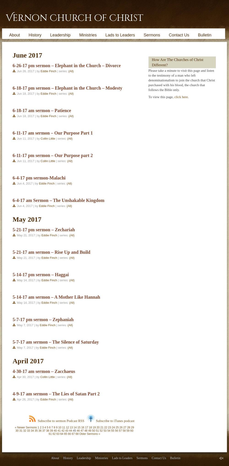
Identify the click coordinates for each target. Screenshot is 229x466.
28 (128, 427)
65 (65, 434)
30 (17, 430)
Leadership (60, 35)
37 (43, 430)
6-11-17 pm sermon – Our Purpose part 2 (53, 155)
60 (131, 430)
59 (127, 430)
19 (94, 427)
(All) (71, 71)
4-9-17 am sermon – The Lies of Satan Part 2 (56, 393)
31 (20, 430)
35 (36, 430)
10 (59, 427)
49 (89, 430)
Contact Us (179, 35)
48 (85, 430)
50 (93, 430)
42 (62, 430)
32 (24, 430)
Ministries (88, 35)
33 (28, 430)
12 (67, 427)
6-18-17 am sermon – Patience (42, 110)
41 (59, 430)
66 (69, 434)
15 (78, 427)
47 (82, 430)
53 (105, 430)
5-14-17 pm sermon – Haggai (41, 274)
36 (39, 430)
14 (75, 427)
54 (108, 430)
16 (82, 427)
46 (78, 430)
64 (61, 434)
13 (71, 427)
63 (57, 434)
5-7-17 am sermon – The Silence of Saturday (56, 342)
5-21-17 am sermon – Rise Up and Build (51, 252)
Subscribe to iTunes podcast (110, 421)
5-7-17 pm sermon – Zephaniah (43, 319)
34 (32, 430)
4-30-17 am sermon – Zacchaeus (44, 371)
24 (113, 427)
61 (50, 434)
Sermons (152, 35)
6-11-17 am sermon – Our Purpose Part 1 (53, 132)
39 (51, 430)
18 (90, 427)
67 (73, 434)
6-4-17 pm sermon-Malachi (39, 177)
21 (101, 427)
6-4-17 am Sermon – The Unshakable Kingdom (58, 200)
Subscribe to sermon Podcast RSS (56, 421)
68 (77, 434)
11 (63, 427)
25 (117, 427)
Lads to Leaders (120, 35)
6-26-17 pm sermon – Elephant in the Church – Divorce (67, 65)
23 (109, 427)
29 (132, 427)
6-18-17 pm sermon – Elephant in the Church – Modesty (67, 88)
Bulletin (204, 35)
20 (98, 427)
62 (54, 434)
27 (124, 427)
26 (121, 427)
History (35, 35)
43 (66, 430)
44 (70, 430)
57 (120, 430)
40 (55, 430)
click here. (181, 97)
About (14, 35)
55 (112, 430)
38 (47, 430)
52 (101, 430)
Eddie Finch (48, 71)
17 (86, 427)
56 (116, 430)
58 (124, 430)
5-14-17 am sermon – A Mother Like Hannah (56, 297)
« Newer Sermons (26, 427)
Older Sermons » (89, 434)
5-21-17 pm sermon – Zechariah (44, 229)
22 (105, 427)
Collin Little (48, 138)
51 (97, 430)
